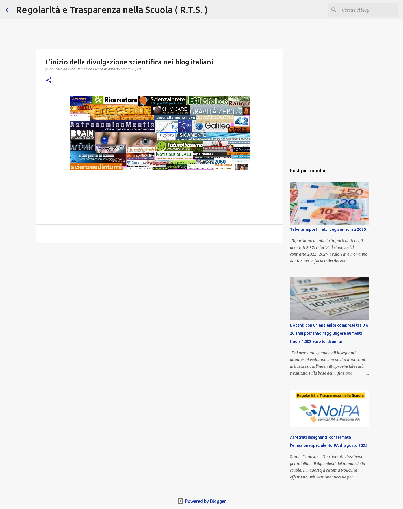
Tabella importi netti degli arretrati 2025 (328, 229)
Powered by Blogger (201, 501)
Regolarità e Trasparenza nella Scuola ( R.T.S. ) (112, 10)
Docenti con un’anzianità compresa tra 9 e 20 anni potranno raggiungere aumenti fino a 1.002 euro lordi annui (329, 333)
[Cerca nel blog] (368, 10)
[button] (49, 80)
